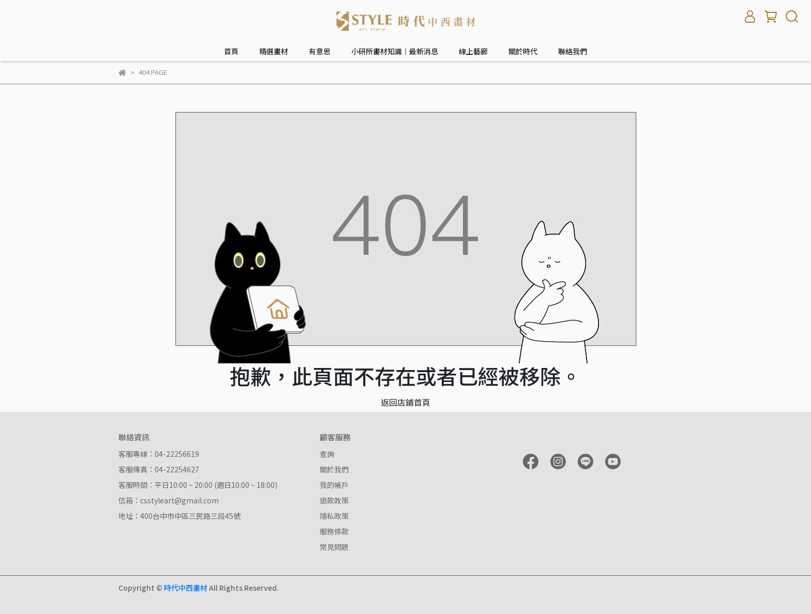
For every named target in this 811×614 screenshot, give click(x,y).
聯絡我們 (572, 51)
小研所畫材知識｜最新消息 (394, 51)
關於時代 (522, 51)
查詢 (327, 454)
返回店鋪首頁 (405, 402)
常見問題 (334, 547)
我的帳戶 (334, 485)
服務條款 (334, 531)
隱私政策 (334, 516)
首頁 (231, 51)
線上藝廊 (473, 51)
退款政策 (334, 500)
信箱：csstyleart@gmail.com (168, 500)
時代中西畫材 (185, 587)
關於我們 (334, 469)
